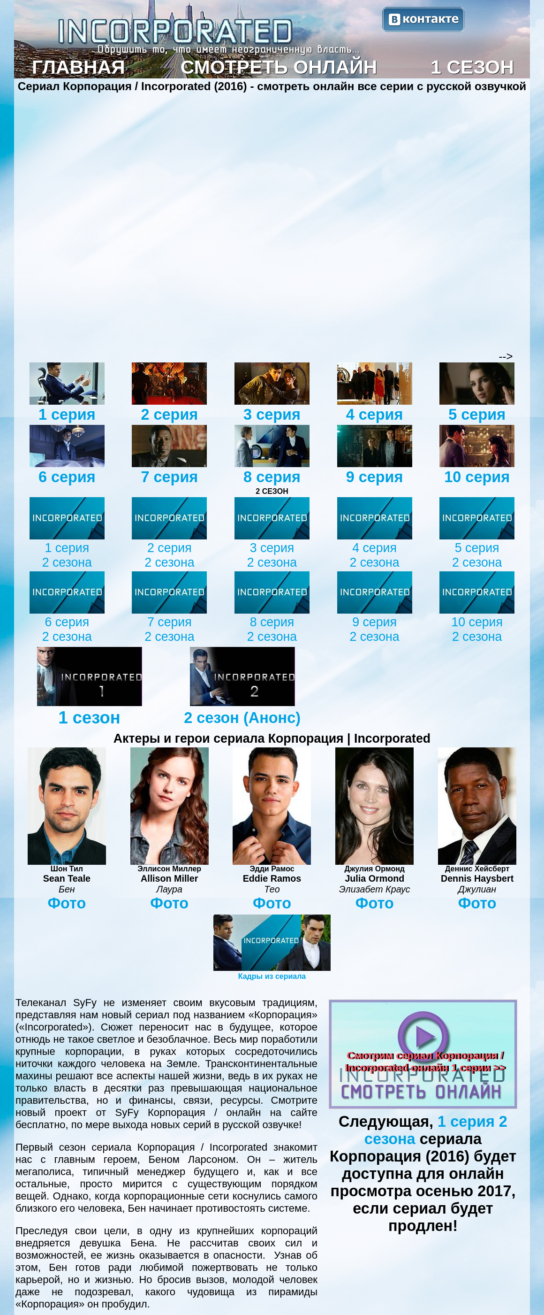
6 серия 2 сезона (67, 629)
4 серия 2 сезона (374, 555)
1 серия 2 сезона (67, 555)
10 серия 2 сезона (477, 629)
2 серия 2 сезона (169, 555)
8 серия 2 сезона (272, 629)
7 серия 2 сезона (169, 629)
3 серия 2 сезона (272, 555)
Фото (66, 903)
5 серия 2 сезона (477, 555)
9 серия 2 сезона (374, 629)
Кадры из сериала (272, 976)
